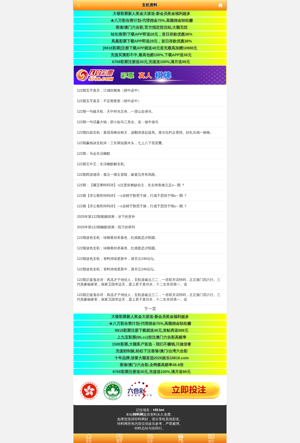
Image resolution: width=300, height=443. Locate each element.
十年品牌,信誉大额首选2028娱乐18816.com (150, 358)
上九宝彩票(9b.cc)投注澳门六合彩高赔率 (150, 337)
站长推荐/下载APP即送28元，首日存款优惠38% (150, 34)
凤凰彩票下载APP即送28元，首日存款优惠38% (150, 41)
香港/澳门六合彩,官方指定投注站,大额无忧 (150, 27)
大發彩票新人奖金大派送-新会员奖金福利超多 (150, 13)
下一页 (150, 308)
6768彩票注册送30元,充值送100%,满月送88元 (150, 62)
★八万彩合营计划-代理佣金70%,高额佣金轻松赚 (150, 20)
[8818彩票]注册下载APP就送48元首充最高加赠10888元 (150, 48)
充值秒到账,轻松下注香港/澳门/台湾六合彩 (150, 351)
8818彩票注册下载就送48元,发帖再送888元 (150, 330)
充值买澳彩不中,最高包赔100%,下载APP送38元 (149, 55)
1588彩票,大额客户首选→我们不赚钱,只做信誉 (150, 344)
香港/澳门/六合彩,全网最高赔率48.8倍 (150, 365)
